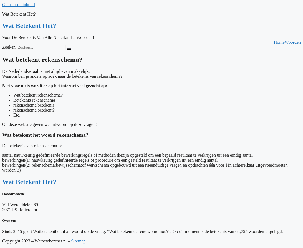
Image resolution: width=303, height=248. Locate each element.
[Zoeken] (69, 49)
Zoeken (9, 47)
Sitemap (78, 241)
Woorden (293, 42)
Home (279, 42)
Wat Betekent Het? (19, 14)
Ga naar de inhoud (18, 4)
